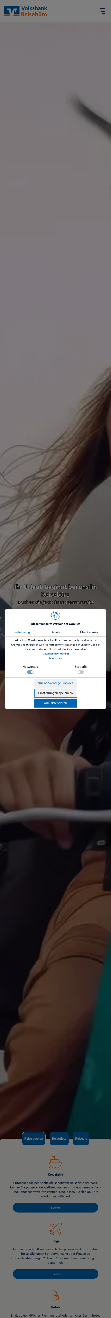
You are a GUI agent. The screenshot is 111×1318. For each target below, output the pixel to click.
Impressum (55, 658)
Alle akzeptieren (55, 703)
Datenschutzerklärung (56, 653)
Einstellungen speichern (55, 693)
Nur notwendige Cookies (55, 683)
